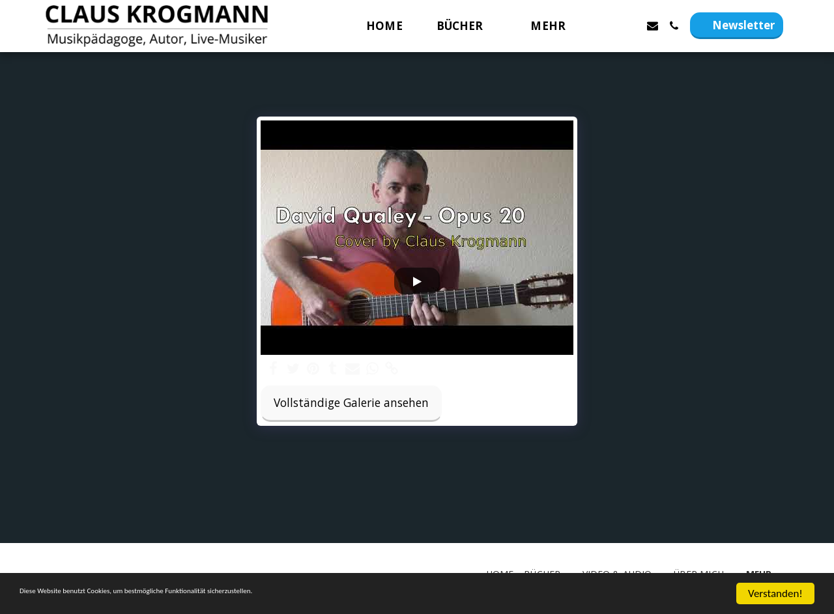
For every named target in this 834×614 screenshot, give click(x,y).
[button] (467, 25)
